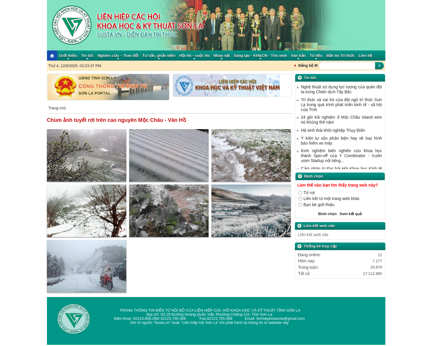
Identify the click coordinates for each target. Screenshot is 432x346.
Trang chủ (57, 108)
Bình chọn (327, 214)
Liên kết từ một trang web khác (332, 198)
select (379, 234)
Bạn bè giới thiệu (319, 205)
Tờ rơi (309, 193)
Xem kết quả (351, 214)
